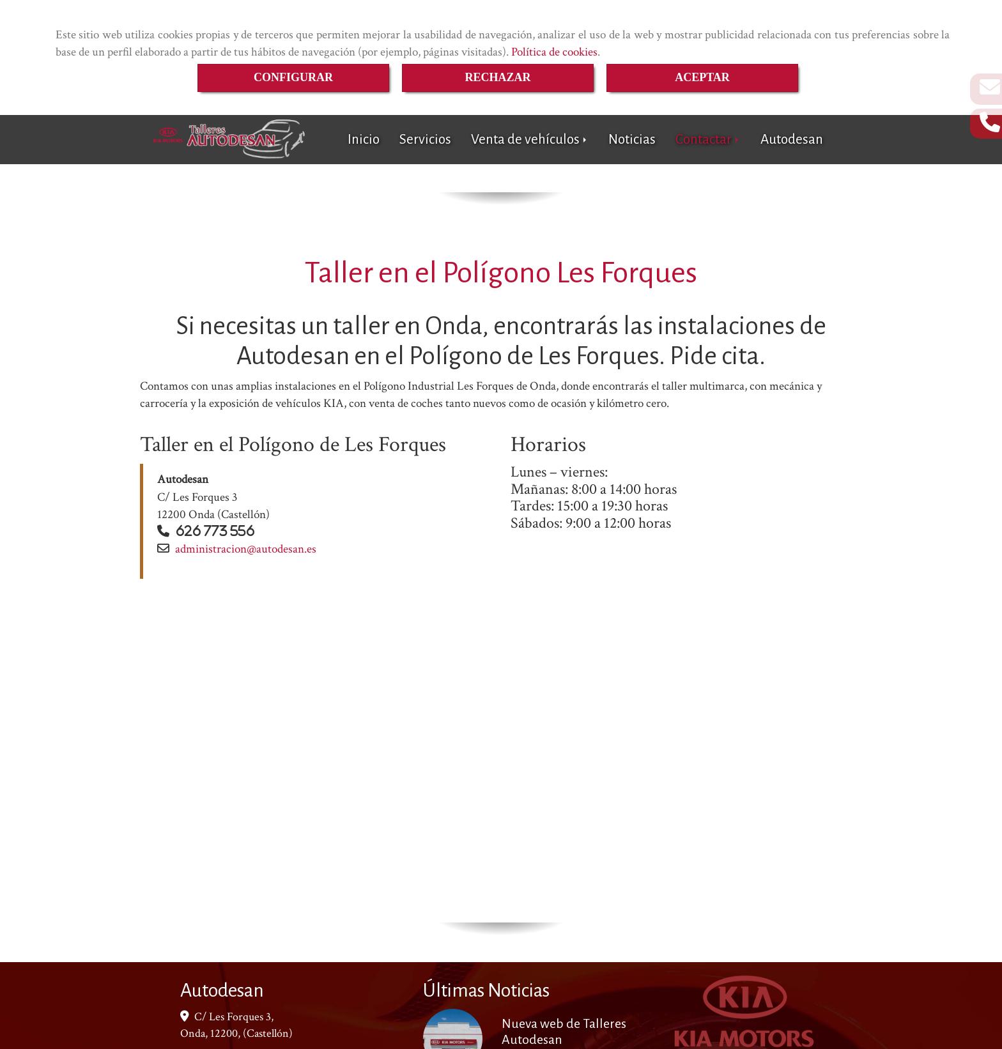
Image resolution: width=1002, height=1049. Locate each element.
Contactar (708, 139)
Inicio (364, 139)
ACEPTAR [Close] (702, 77)
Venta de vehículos (530, 139)
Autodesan (791, 139)
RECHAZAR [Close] (497, 77)
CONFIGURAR (293, 77)
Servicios (425, 139)
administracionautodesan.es (245, 549)
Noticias (632, 139)
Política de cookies (554, 52)
